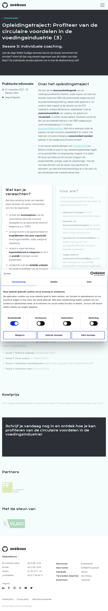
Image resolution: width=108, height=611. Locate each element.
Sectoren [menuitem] (62, 568)
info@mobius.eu (10, 556)
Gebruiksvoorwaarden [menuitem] (42, 599)
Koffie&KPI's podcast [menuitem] (90, 568)
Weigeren (19, 335)
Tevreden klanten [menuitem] (67, 576)
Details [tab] (54, 282)
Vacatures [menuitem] (85, 580)
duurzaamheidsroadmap (50, 128)
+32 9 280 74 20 (34, 563)
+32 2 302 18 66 (34, 567)
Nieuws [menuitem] (84, 572)
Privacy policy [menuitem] (23, 599)
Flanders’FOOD (80, 146)
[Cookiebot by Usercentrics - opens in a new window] (92, 274)
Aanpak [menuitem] (61, 572)
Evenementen (11, 18)
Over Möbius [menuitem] (86, 576)
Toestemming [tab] (19, 282)
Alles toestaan (88, 335)
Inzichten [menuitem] (62, 580)
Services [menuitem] (62, 563)
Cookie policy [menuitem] (8, 599)
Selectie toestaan (54, 335)
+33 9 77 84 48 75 (35, 575)
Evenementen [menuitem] (87, 564)
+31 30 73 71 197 (34, 571)
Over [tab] (89, 282)
